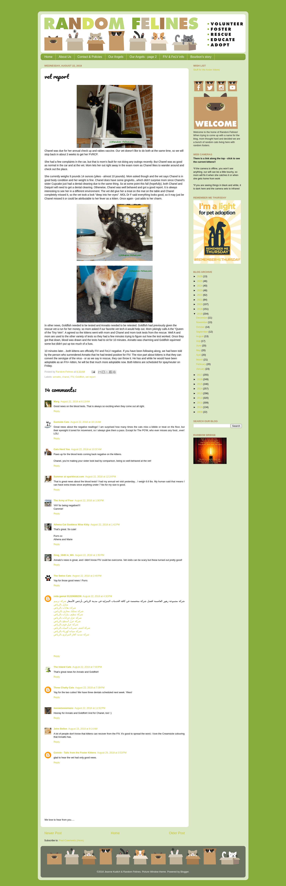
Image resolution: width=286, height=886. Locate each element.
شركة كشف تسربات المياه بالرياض (72, 628)
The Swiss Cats (62, 575)
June (199, 345)
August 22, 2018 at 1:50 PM (89, 555)
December (202, 317)
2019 (200, 309)
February (201, 364)
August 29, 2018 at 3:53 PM (111, 752)
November (202, 322)
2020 (200, 304)
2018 (200, 313)
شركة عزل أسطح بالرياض (67, 621)
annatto (57, 377)
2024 (200, 285)
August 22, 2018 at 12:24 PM (100, 476)
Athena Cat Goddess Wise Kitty (71, 524)
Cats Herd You (62, 449)
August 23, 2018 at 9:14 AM (83, 728)
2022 (200, 295)
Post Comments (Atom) (71, 840)
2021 (200, 299)
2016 (200, 379)
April (199, 355)
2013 (200, 393)
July (198, 341)
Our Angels (115, 56)
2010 (200, 407)
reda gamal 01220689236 (68, 596)
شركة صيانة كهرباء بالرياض (68, 631)
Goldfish (79, 377)
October (200, 327)
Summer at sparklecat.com (69, 476)
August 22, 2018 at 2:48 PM (87, 575)
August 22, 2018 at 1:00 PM (89, 500)
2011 (200, 402)
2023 (200, 290)
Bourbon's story (200, 56)
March (200, 359)
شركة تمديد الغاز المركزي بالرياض (71, 634)
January (200, 369)
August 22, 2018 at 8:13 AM (75, 401)
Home (48, 56)
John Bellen (60, 728)
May (198, 350)
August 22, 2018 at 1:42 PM (105, 524)
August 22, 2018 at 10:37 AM (86, 449)
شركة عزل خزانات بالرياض (68, 618)
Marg (56, 401)
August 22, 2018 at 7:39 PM (89, 687)
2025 (200, 281)
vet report (90, 377)
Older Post (177, 833)
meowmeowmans (63, 708)
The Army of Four (63, 500)
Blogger (184, 871)
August (200, 336)
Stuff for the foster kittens (206, 69)
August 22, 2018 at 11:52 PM (90, 708)
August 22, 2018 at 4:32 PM (97, 596)
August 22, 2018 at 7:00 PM (87, 667)
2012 (200, 398)
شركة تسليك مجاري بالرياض (69, 611)
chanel (65, 377)
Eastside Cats (61, 422)
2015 (200, 384)
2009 (200, 412)
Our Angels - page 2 (143, 56)
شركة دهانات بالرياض (65, 608)
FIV (72, 377)
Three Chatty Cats (64, 687)
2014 (200, 388)
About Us (65, 56)
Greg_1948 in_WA (64, 555)
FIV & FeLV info (173, 56)
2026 (200, 276)
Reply (57, 411)
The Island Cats (62, 667)
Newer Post (53, 833)
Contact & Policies (89, 56)
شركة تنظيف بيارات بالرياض (68, 614)
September (202, 331)
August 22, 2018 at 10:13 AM (85, 422)
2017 (200, 375)
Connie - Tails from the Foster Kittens (75, 752)
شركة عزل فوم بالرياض (66, 624)
